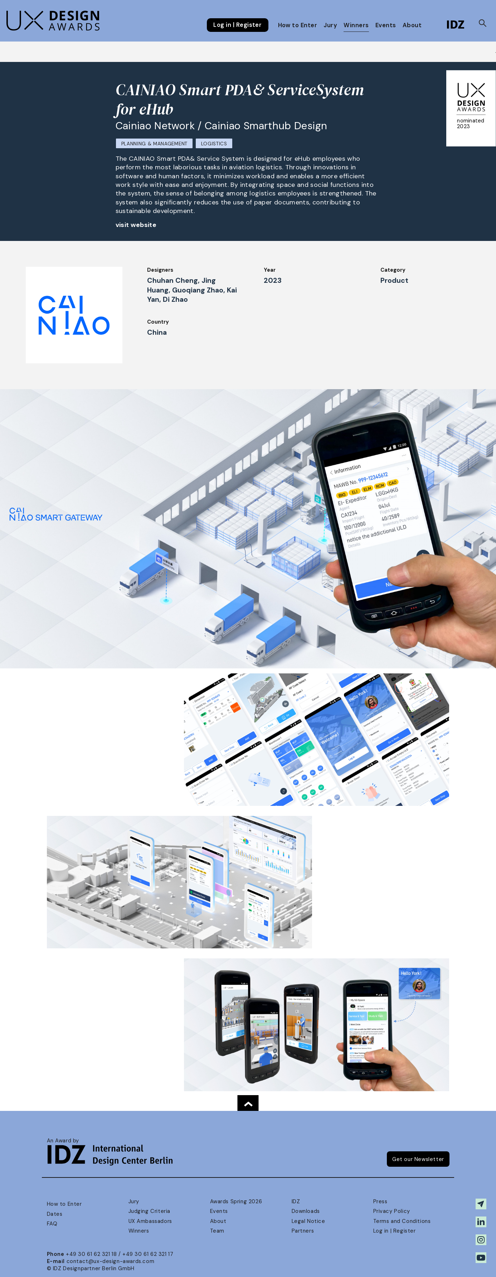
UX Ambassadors (150, 1221)
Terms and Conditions (402, 1221)
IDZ (296, 1201)
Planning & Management (154, 144)
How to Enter (297, 25)
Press (380, 1201)
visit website (136, 225)
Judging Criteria (149, 1211)
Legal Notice (308, 1221)
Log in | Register (237, 25)
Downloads (306, 1211)
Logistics (214, 144)
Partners (303, 1230)
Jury (330, 25)
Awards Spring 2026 (236, 1201)
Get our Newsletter (418, 1159)
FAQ (52, 1223)
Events (385, 25)
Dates (55, 1214)
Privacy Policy (391, 1211)
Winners (356, 25)
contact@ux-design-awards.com (111, 1261)
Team (217, 1230)
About (412, 25)
